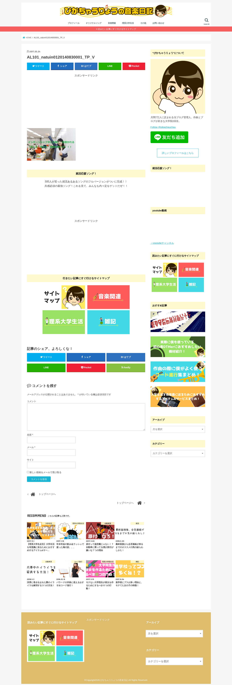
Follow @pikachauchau (163, 127)
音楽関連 (112, 24)
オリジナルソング (93, 24)
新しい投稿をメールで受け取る (45, 473)
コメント (31, 402)
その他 (143, 24)
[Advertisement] (86, 101)
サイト (30, 461)
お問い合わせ (158, 24)
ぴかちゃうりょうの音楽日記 (114, 681)
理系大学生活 (128, 24)
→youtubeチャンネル (162, 243)
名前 (30, 436)
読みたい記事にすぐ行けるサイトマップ (117, 29)
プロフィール (74, 24)
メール (31, 448)
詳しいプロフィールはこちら (178, 153)
